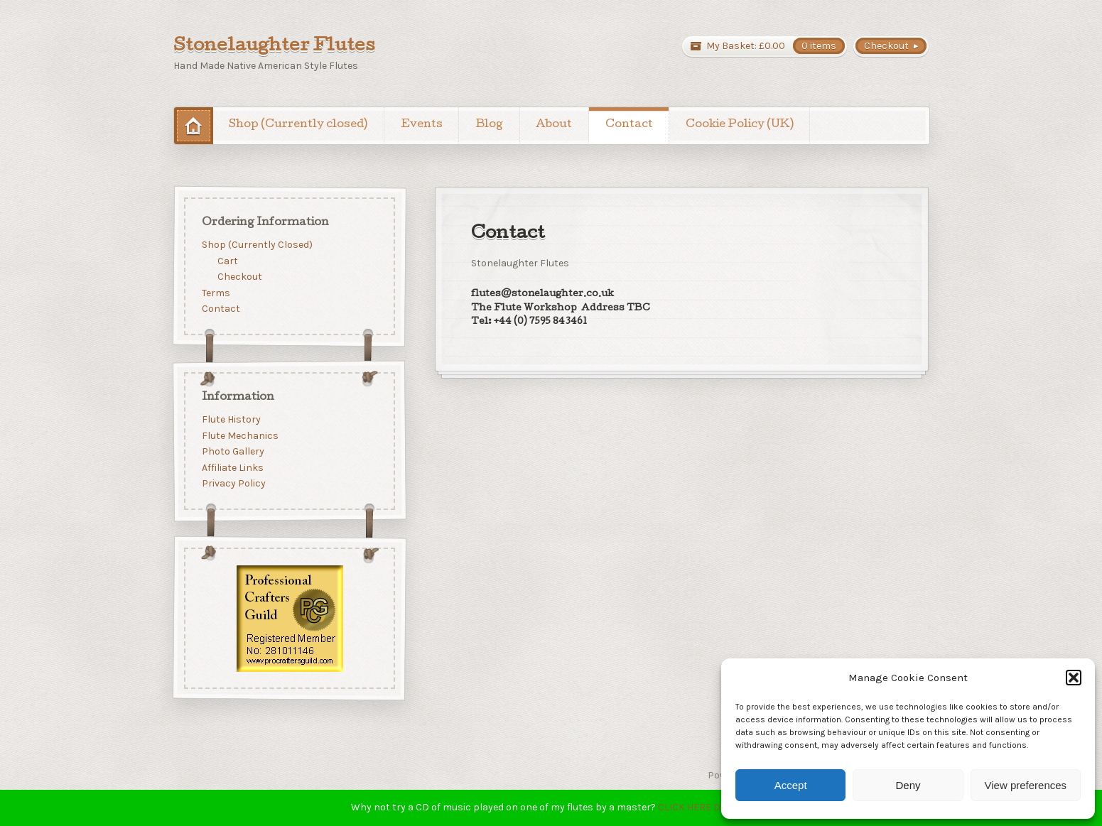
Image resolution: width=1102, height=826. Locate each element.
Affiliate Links (232, 468)
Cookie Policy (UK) (740, 125)
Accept (790, 785)
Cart (227, 260)
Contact (629, 125)
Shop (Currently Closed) (256, 245)
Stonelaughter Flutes (274, 46)
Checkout (239, 277)
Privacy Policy (233, 484)
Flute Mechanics (239, 436)
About (554, 125)
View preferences (1026, 785)
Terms (215, 293)
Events (422, 125)
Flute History (230, 419)
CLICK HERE (684, 807)
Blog (489, 125)
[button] (1073, 677)
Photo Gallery (232, 452)
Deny (907, 785)
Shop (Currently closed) (298, 125)
